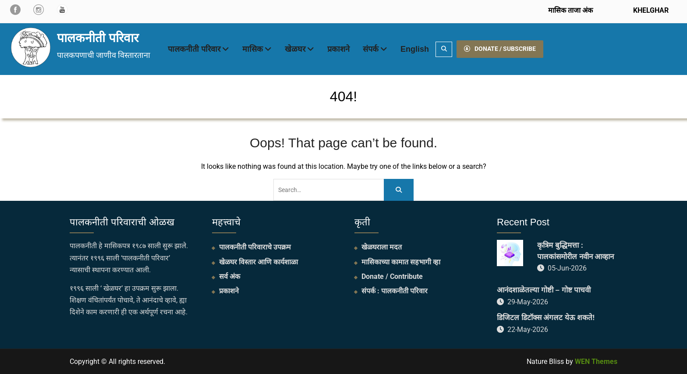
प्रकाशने (338, 49)
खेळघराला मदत (381, 247)
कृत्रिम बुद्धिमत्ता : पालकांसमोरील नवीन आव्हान (575, 251)
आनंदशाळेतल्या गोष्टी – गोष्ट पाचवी (544, 290)
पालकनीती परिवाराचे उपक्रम (255, 247)
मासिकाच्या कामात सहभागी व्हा (400, 262)
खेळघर (295, 49)
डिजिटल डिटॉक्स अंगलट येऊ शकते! (546, 317)
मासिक (252, 49)
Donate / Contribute (392, 276)
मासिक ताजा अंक (570, 10)
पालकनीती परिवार (97, 38)
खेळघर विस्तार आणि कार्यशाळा (258, 262)
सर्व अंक (229, 276)
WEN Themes (596, 361)
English (414, 49)
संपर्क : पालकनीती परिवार (394, 291)
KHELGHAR (650, 10)
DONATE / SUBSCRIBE (500, 48)
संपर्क (371, 49)
